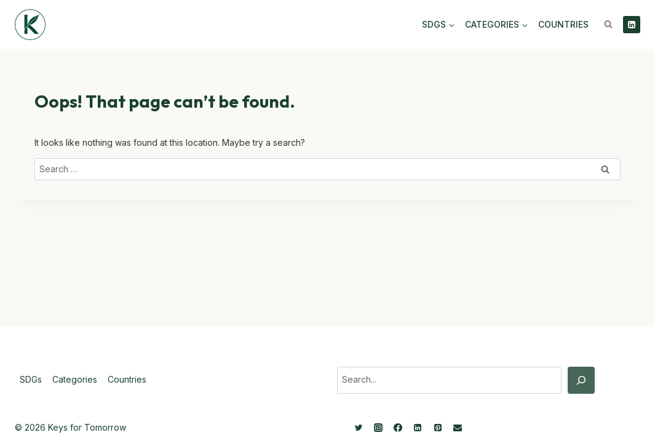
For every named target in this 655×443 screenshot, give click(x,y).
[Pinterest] (438, 427)
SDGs (31, 379)
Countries (563, 24)
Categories (74, 379)
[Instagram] (378, 427)
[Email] (457, 427)
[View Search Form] (608, 24)
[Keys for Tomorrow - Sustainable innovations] (30, 24)
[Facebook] (398, 427)
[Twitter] (358, 427)
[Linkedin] (631, 24)
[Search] (581, 380)
